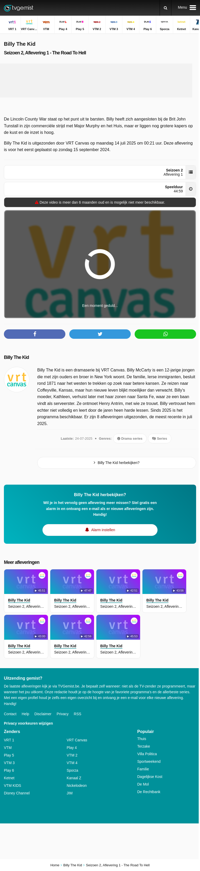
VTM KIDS (12, 785)
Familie (143, 769)
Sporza (72, 770)
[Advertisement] (100, 80)
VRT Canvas (77, 740)
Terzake (143, 746)
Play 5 (9, 755)
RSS (77, 714)
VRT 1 (9, 740)
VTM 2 (72, 755)
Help (25, 714)
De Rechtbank (148, 792)
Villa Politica (147, 754)
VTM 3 (9, 763)
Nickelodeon (77, 785)
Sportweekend (149, 761)
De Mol (143, 784)
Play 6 (9, 770)
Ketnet (9, 778)
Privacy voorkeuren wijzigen (28, 723)
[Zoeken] (165, 8)
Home (54, 865)
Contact (10, 714)
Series (159, 438)
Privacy (62, 714)
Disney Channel (17, 793)
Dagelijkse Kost (149, 777)
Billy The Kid (16, 357)
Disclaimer (42, 714)
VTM (8, 748)
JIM (70, 793)
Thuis (141, 739)
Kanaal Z (74, 778)
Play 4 (72, 748)
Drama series (129, 438)
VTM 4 (72, 763)
